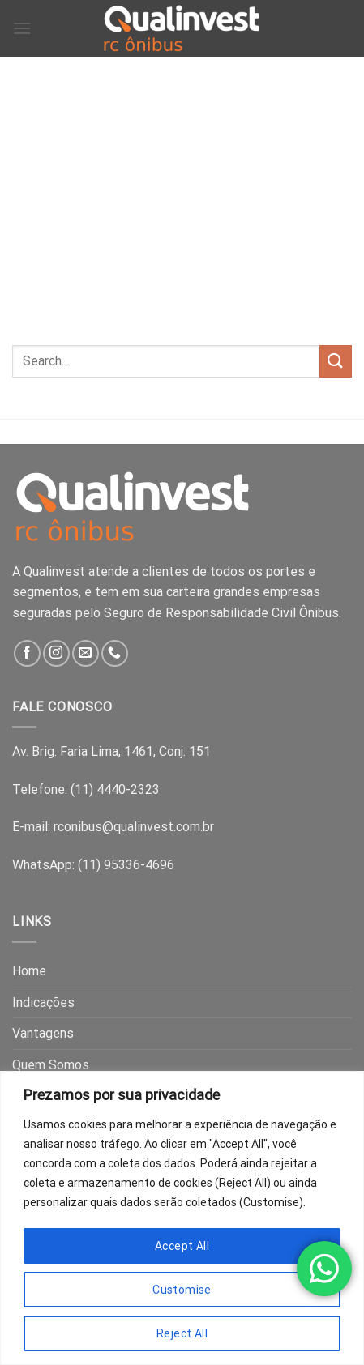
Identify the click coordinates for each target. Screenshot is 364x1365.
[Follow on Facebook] (27, 653)
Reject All (182, 1333)
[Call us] (114, 653)
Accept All (182, 1245)
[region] (182, 1218)
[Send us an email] (85, 653)
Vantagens (43, 1033)
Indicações (43, 1002)
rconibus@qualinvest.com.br (134, 826)
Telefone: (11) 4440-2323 (86, 789)
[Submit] (335, 361)
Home (29, 971)
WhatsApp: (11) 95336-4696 (93, 864)
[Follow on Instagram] (56, 653)
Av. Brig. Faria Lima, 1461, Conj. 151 (111, 751)
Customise (182, 1289)
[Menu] (22, 28)
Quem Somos (50, 1065)
